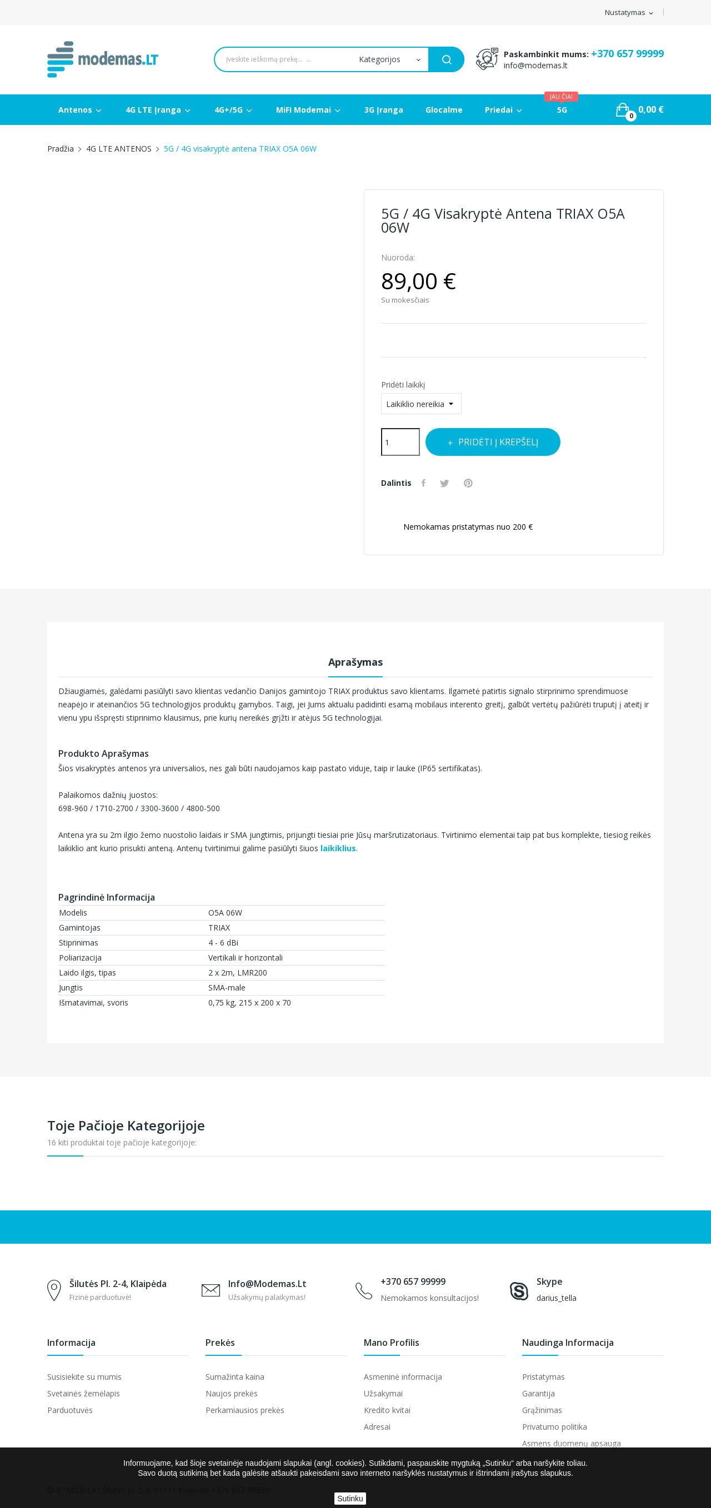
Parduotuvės (70, 1410)
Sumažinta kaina (235, 1376)
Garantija (538, 1393)
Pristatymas (543, 1376)
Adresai (377, 1426)
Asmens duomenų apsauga (571, 1443)
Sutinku (350, 1498)
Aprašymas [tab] (355, 661)
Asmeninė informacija (403, 1376)
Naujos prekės (232, 1393)
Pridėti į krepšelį (508, 442)
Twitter (449, 483)
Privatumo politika (554, 1426)
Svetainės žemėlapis (83, 1393)
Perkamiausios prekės (245, 1410)
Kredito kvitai (387, 1410)
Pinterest (475, 483)
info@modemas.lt (536, 65)
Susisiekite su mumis (84, 1376)
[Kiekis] (400, 442)
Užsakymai (383, 1393)
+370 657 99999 (627, 53)
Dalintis (426, 483)
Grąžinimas (542, 1410)
